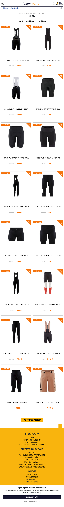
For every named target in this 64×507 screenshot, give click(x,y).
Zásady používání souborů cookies (32, 467)
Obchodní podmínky (32, 457)
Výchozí (20, 21)
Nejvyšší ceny (42, 21)
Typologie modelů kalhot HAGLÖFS (32, 445)
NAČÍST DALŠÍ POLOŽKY (32, 420)
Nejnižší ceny (30, 21)
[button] (61, 4)
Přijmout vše (32, 497)
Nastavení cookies (32, 502)
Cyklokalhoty (35, 13)
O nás (32, 438)
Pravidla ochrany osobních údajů (32, 465)
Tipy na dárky (32, 453)
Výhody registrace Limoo (32, 440)
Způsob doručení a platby (32, 460)
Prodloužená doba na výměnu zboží (32, 455)
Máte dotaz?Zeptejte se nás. (32, 476)
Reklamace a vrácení (32, 462)
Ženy (43, 13)
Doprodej (25, 13)
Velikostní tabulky (32, 442)
